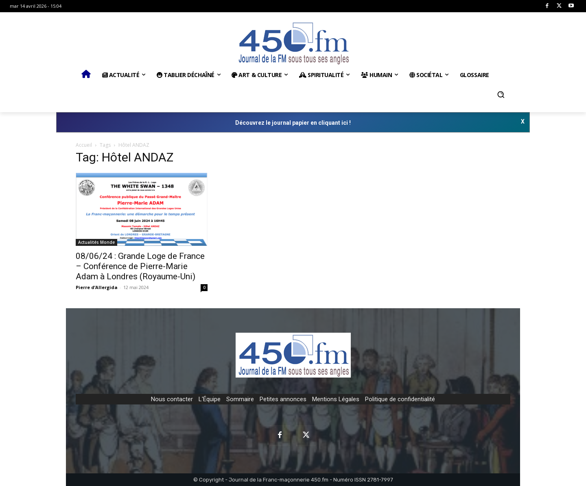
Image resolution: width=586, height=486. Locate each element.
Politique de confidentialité (400, 399)
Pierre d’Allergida (97, 287)
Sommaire (240, 399)
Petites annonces (283, 399)
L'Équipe (210, 399)
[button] (501, 94)
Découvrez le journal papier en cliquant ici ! (293, 122)
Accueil (84, 144)
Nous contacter (172, 399)
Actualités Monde (96, 242)
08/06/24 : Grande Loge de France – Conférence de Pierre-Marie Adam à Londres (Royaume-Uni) (140, 266)
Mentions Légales (335, 399)
